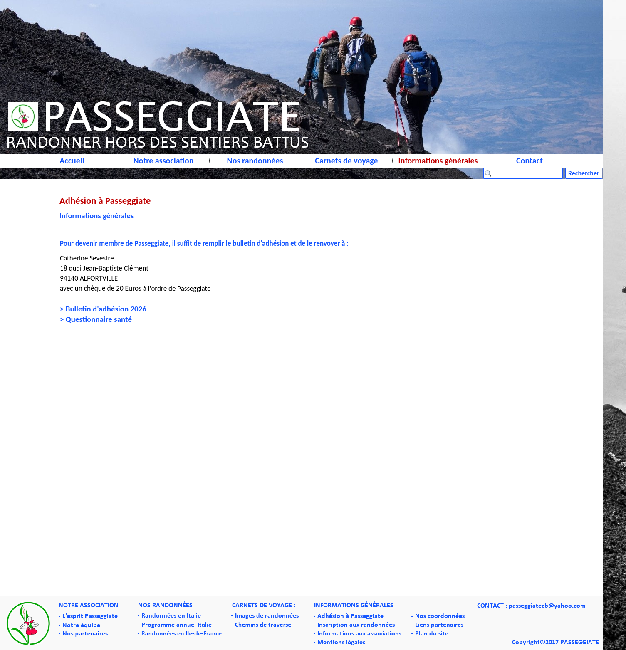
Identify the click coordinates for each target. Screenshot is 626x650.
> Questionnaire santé (96, 319)
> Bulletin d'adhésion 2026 (103, 309)
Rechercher (583, 173)
